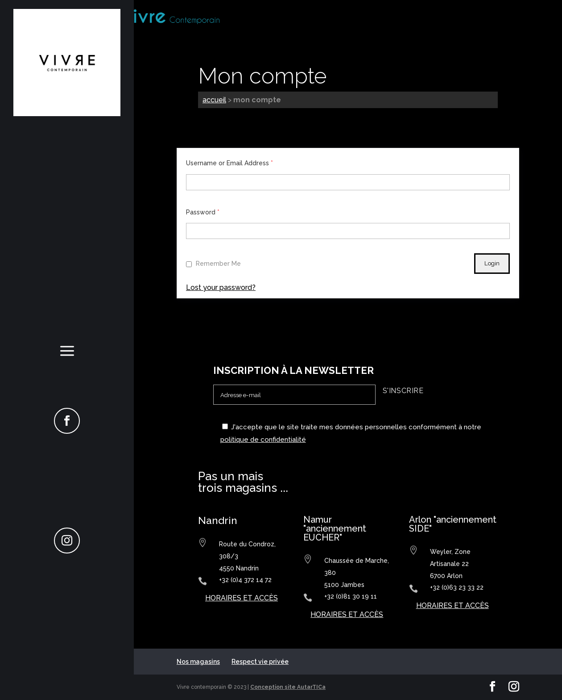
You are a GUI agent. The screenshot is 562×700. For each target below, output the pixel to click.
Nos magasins (198, 661)
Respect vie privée (260, 661)
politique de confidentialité (263, 440)
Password (202, 212)
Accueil (214, 100)
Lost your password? (221, 287)
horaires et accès (241, 598)
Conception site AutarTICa (288, 687)
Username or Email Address (229, 163)
